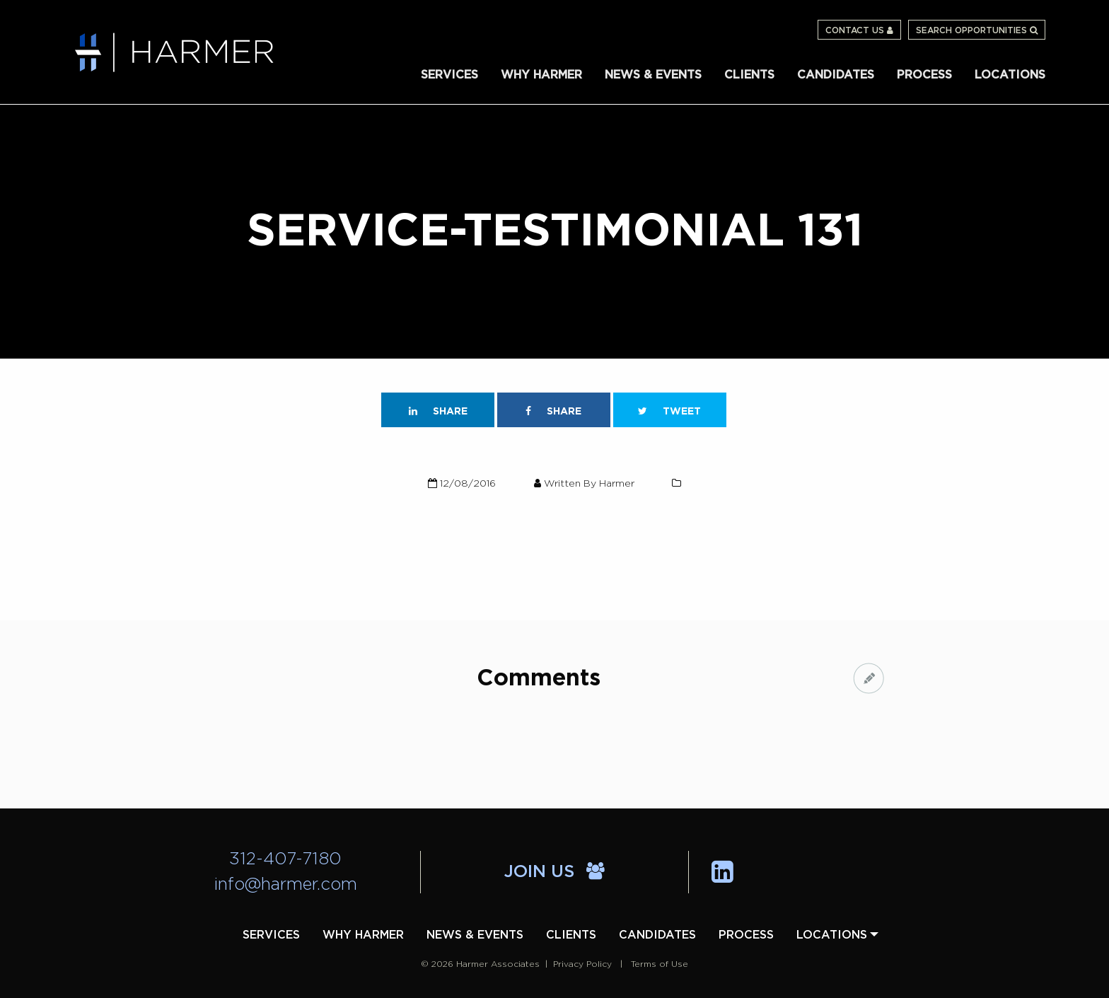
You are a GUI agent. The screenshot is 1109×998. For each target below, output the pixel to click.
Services (449, 75)
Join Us (554, 872)
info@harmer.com (285, 884)
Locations (1010, 75)
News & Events (653, 75)
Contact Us (859, 30)
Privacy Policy (582, 964)
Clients (749, 75)
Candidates (835, 75)
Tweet (669, 411)
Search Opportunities (977, 30)
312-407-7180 (285, 859)
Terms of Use (659, 964)
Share (438, 411)
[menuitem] (449, 74)
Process (924, 75)
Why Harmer (541, 75)
